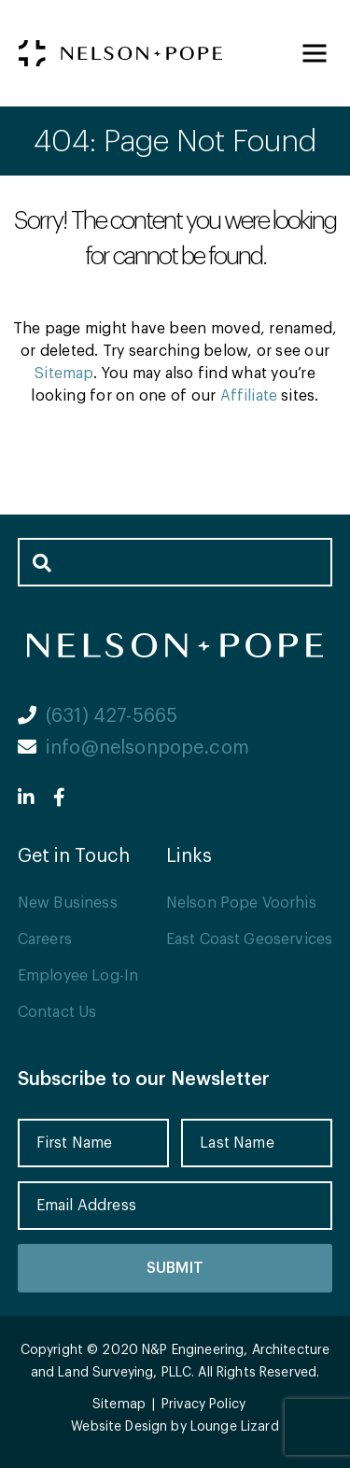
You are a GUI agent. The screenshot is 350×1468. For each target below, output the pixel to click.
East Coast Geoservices (249, 939)
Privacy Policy (203, 1404)
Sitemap (64, 373)
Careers (45, 939)
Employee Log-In (78, 975)
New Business (68, 903)
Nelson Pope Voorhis (241, 903)
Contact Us (57, 1012)
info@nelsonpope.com (133, 748)
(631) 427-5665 (97, 716)
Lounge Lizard (234, 1426)
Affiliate (248, 395)
